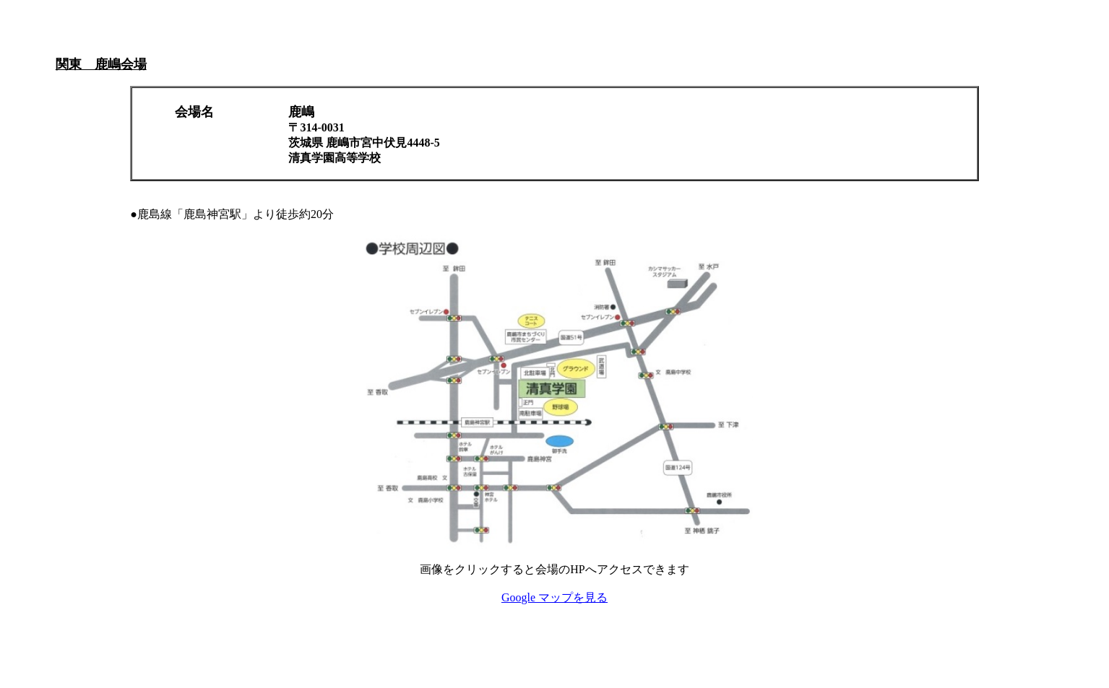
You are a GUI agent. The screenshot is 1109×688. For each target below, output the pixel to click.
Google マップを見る (554, 597)
